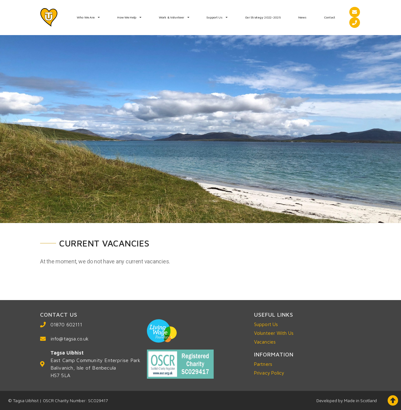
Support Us (216, 17)
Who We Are (88, 17)
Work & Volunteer (174, 17)
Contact (329, 17)
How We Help (129, 17)
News (302, 17)
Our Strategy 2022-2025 (263, 17)
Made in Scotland (360, 400)
